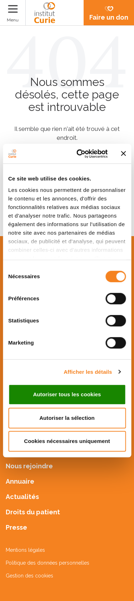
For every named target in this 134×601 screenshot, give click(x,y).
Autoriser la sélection (67, 418)
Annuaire (20, 481)
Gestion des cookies (29, 576)
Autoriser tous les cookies (67, 394)
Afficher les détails (88, 372)
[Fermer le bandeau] (123, 153)
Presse (16, 527)
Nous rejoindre (29, 466)
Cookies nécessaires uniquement (67, 441)
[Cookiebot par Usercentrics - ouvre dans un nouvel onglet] (80, 153)
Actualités (22, 496)
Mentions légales (25, 550)
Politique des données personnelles (47, 563)
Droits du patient (33, 512)
